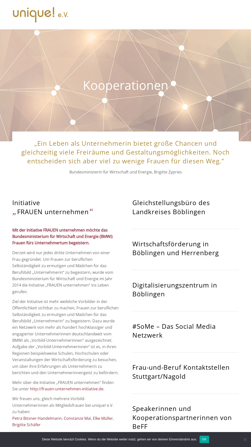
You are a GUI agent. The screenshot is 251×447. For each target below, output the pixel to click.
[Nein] (244, 439)
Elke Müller (103, 418)
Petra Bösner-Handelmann (37, 418)
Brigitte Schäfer (26, 424)
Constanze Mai (77, 418)
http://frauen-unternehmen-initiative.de (66, 389)
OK (204, 439)
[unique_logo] (40, 14)
